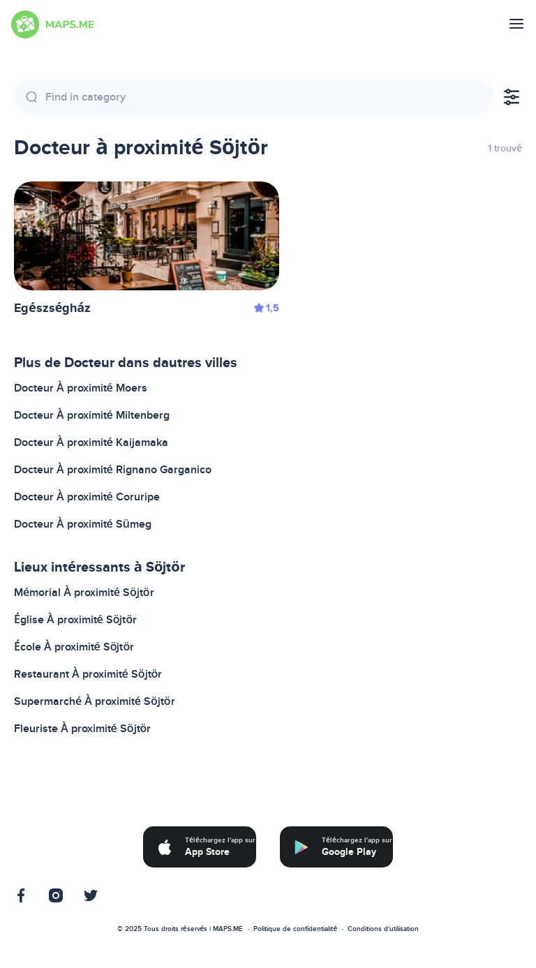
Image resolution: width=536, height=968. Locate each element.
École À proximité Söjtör (74, 647)
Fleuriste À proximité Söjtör (82, 729)
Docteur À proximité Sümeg (82, 524)
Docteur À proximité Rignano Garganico (112, 470)
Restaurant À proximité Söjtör (88, 674)
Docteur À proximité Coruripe (87, 497)
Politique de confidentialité (295, 929)
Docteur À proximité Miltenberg (92, 415)
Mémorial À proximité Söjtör (84, 593)
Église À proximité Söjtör (75, 620)
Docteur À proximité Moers (80, 388)
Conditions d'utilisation (383, 929)
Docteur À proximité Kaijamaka (91, 442)
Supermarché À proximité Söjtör (94, 701)
